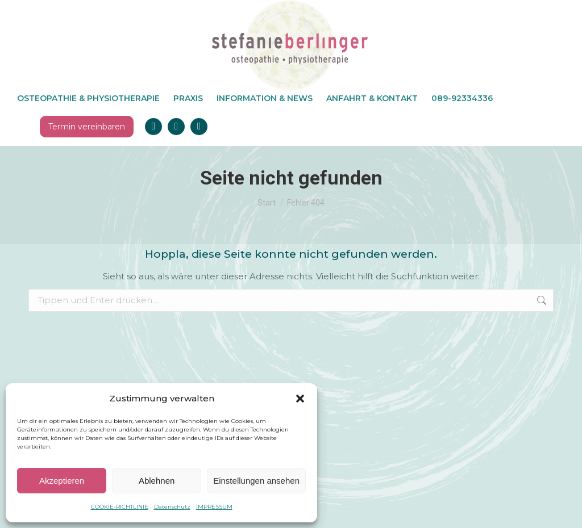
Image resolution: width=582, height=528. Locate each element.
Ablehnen (156, 480)
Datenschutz (172, 506)
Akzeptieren (61, 480)
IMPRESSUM (214, 506)
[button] (300, 398)
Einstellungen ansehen (256, 480)
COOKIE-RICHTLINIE (119, 506)
